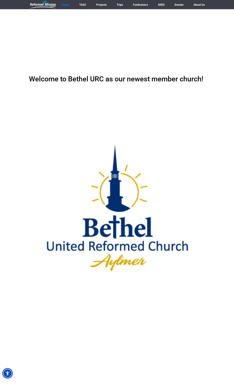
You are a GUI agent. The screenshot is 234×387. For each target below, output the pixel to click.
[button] (7, 373)
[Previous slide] (8, 202)
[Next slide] (226, 202)
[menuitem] (65, 5)
